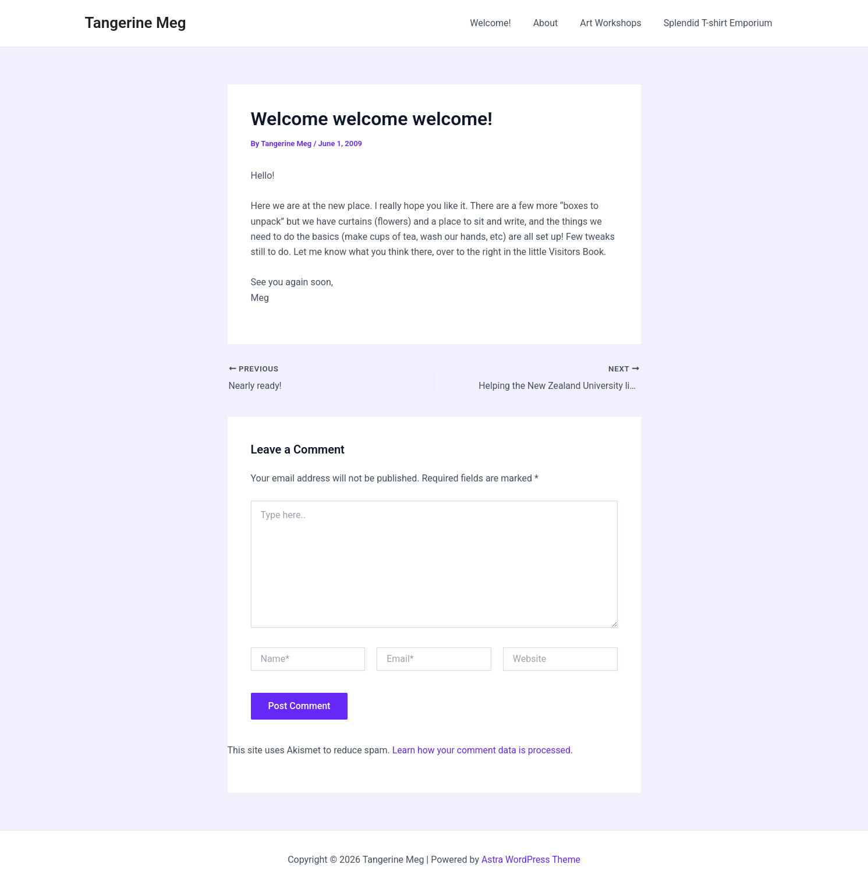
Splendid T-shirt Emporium (719, 23)
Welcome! (502, 23)
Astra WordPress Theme (531, 859)
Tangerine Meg (135, 22)
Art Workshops (616, 23)
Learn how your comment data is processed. (484, 750)
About (554, 23)
